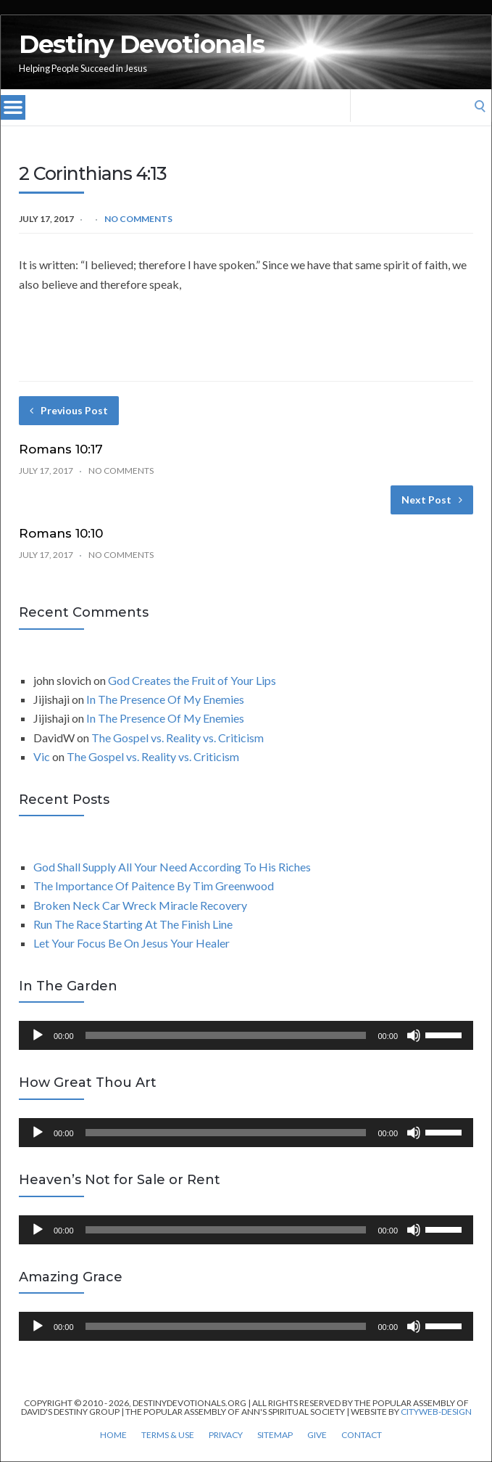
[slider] (226, 1035)
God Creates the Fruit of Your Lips (192, 680)
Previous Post (69, 410)
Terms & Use (167, 1435)
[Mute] (413, 1035)
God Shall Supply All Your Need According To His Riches (172, 867)
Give (317, 1435)
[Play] (37, 1035)
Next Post (431, 499)
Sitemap (275, 1435)
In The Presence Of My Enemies (165, 699)
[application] (246, 1035)
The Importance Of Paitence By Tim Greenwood (153, 885)
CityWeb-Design (436, 1411)
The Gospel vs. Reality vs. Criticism (177, 737)
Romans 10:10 (61, 533)
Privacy (226, 1435)
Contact (361, 1435)
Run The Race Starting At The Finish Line (133, 924)
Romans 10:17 (61, 449)
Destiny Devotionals (141, 44)
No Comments (138, 218)
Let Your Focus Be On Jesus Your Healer (131, 943)
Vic (41, 756)
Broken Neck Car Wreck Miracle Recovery (140, 905)
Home (113, 1435)
